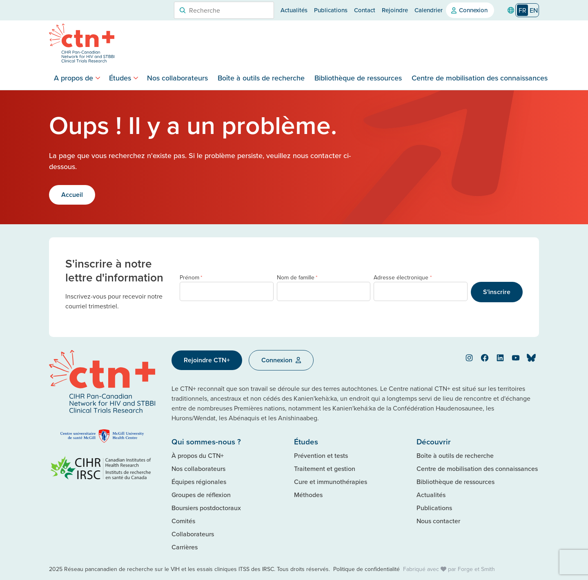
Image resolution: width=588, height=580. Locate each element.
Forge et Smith (476, 569)
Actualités (294, 10)
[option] (534, 10)
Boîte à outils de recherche (261, 78)
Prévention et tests (321, 455)
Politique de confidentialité (366, 569)
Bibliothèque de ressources (358, 78)
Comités (183, 520)
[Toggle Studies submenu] (136, 78)
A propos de (73, 78)
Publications (330, 10)
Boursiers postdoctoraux (206, 507)
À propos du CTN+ (198, 455)
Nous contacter (438, 520)
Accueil (72, 194)
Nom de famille (297, 277)
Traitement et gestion (324, 468)
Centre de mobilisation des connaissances (480, 78)
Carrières (185, 546)
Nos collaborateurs (177, 78)
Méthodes (308, 494)
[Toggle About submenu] (98, 78)
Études (120, 78)
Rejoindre (395, 10)
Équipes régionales (199, 481)
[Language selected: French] (527, 10)
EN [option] (534, 10)
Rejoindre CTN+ (207, 360)
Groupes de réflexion (201, 494)
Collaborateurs (193, 533)
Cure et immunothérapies (330, 481)
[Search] (182, 10)
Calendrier (428, 10)
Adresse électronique (402, 277)
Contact (364, 10)
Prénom (191, 277)
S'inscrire (496, 292)
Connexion (473, 10)
